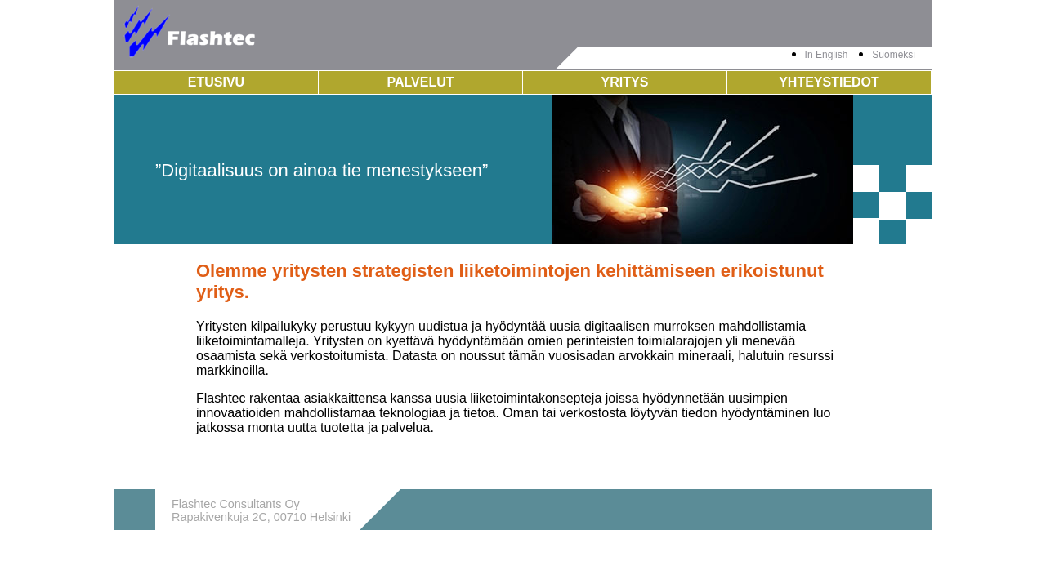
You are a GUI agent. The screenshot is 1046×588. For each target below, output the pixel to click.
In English (826, 54)
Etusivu (216, 82)
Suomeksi (893, 54)
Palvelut (420, 82)
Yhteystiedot (829, 82)
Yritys (625, 82)
